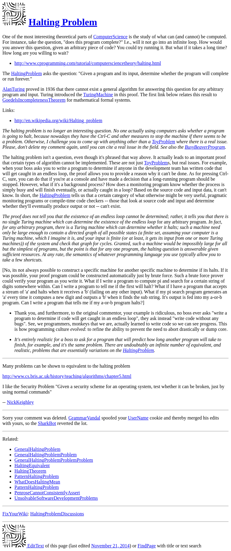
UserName (138, 417)
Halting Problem (63, 22)
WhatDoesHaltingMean (37, 481)
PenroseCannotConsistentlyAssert (47, 492)
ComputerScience (110, 36)
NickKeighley (20, 402)
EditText (23, 545)
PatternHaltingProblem (36, 476)
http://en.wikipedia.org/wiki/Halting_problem (58, 120)
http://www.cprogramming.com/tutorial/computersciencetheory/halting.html (87, 63)
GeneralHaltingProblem (37, 449)
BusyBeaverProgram (205, 147)
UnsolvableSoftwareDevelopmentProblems (56, 498)
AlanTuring (13, 89)
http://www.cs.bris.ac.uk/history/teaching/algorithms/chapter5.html (66, 376)
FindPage (146, 545)
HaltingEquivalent (32, 465)
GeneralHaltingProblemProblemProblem (53, 460)
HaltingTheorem (30, 470)
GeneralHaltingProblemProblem (45, 454)
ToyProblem (163, 141)
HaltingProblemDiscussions (57, 513)
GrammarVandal (84, 417)
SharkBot (47, 423)
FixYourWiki (15, 513)
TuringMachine (98, 94)
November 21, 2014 (110, 545)
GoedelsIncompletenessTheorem (34, 100)
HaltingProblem (26, 73)
